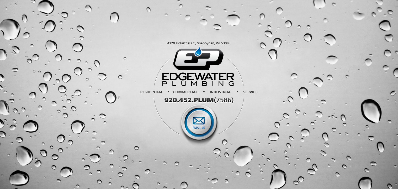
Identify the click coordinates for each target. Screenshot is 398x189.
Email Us (199, 125)
